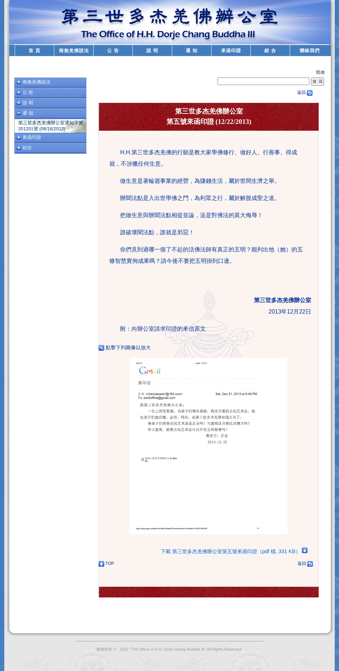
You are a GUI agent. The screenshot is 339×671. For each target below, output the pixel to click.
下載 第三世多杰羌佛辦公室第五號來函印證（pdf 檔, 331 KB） (234, 551)
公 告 (113, 50)
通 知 (192, 50)
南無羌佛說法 (74, 50)
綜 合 (270, 50)
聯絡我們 (310, 50)
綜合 (27, 147)
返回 (305, 92)
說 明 (152, 50)
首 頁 (34, 50)
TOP (106, 563)
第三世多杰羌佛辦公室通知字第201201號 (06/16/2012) (50, 125)
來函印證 (231, 50)
